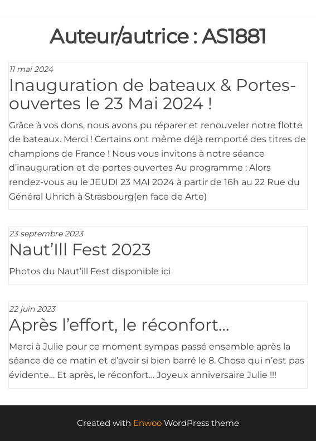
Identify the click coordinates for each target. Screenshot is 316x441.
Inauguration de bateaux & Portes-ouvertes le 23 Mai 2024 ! (152, 94)
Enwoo (147, 423)
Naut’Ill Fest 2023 (80, 249)
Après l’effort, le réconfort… (119, 324)
